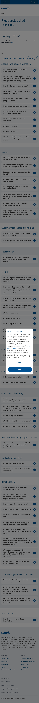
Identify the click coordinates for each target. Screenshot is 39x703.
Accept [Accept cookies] (20, 369)
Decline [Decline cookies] (20, 362)
